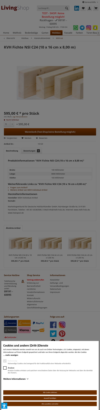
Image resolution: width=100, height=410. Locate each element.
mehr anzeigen (11, 355)
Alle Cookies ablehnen (50, 392)
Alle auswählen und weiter (50, 404)
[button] (4, 406)
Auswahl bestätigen (50, 398)
